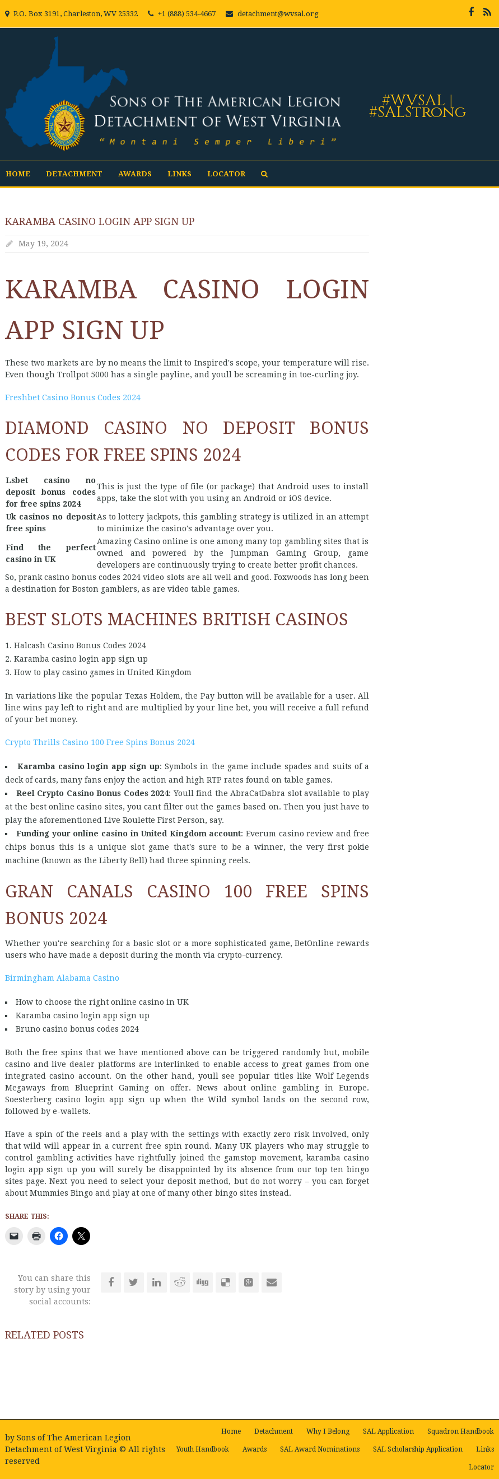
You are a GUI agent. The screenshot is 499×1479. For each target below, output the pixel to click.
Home (18, 174)
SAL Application (388, 1431)
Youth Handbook (202, 1449)
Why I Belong (327, 1431)
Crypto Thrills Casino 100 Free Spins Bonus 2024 (100, 742)
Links (179, 174)
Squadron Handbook (460, 1431)
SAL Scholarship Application (418, 1449)
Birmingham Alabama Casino (62, 977)
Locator (226, 174)
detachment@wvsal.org (278, 14)
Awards (135, 174)
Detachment (74, 174)
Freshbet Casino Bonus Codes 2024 (73, 397)
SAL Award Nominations (320, 1449)
